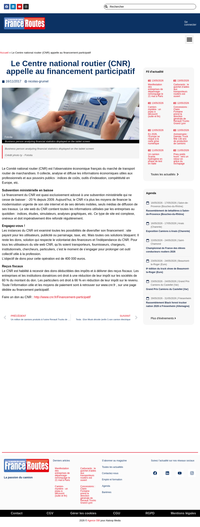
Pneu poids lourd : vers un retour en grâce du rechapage (180, 159)
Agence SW (94, 520)
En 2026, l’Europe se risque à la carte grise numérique (154, 139)
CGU (116, 513)
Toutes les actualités (112, 467)
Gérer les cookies (83, 513)
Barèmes (106, 492)
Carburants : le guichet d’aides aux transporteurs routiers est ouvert (181, 90)
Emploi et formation (112, 479)
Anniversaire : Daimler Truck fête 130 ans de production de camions (180, 139)
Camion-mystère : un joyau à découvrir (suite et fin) (154, 112)
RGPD (150, 513)
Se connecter (190, 23)
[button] (189, 39)
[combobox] (150, 6)
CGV (50, 513)
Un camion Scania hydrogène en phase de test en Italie (155, 159)
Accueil (4, 52)
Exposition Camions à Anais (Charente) (168, 231)
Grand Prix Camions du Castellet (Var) (167, 289)
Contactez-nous (110, 473)
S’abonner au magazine (114, 460)
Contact (17, 513)
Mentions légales (183, 513)
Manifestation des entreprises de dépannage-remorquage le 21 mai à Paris (155, 90)
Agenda (106, 486)
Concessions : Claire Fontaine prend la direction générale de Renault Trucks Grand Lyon (181, 115)
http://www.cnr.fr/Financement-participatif (62, 297)
